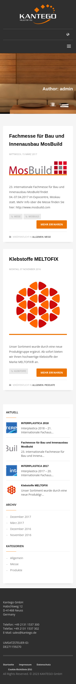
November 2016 (20, 535)
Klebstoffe (20, 371)
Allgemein (37, 236)
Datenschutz (44, 664)
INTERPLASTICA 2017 (35, 466)
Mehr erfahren (52, 224)
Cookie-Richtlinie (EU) (20, 669)
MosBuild (34, 216)
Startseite (8, 664)
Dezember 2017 (20, 517)
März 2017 (17, 523)
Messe (17, 216)
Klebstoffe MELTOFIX (33, 259)
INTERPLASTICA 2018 (35, 423)
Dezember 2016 (20, 529)
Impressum (25, 664)
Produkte (49, 385)
